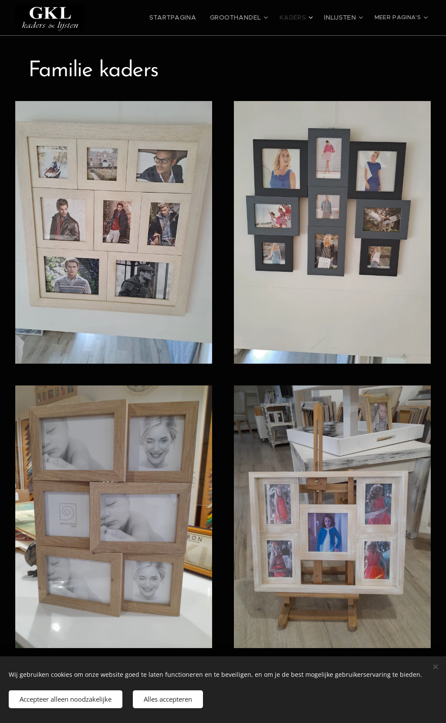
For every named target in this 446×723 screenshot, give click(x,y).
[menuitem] (188, 18)
